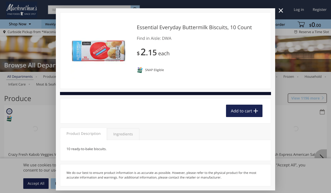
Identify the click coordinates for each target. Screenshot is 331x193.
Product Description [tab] (83, 133)
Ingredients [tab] (123, 134)
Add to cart (241, 111)
